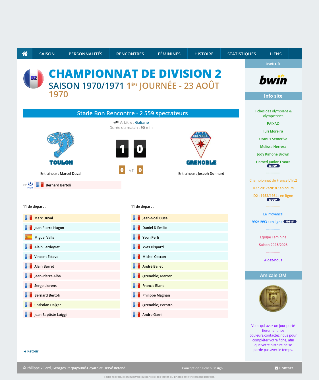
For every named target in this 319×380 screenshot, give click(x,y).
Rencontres (130, 53)
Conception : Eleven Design (202, 368)
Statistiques (241, 53)
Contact (284, 367)
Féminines (169, 53)
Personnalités (85, 53)
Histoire (204, 53)
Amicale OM (273, 275)
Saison (47, 53)
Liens (275, 53)
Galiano (142, 122)
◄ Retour (30, 351)
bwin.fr (273, 63)
